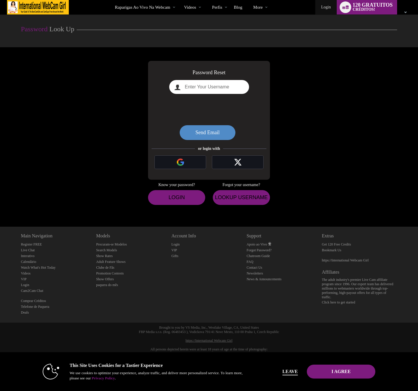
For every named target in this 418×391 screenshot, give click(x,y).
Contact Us (254, 267)
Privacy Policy (103, 378)
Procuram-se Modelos (111, 244)
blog (238, 7)
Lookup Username (241, 197)
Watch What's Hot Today (38, 267)
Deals (25, 312)
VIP (23, 279)
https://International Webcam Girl (345, 260)
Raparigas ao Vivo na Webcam (142, 7)
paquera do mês (107, 285)
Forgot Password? (259, 250)
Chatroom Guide (258, 256)
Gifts (174, 256)
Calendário (28, 262)
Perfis (217, 7)
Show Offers (105, 279)
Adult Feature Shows (110, 262)
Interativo (28, 256)
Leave (290, 371)
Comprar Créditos (33, 301)
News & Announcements (264, 279)
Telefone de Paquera (35, 307)
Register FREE (31, 244)
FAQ (250, 262)
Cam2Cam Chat (32, 291)
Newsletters (255, 273)
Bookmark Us (331, 250)
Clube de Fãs (105, 267)
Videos (190, 7)
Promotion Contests (110, 273)
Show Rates (104, 256)
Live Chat (28, 250)
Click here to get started (338, 302)
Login (326, 7)
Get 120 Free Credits (336, 244)
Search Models (106, 250)
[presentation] (209, 109)
